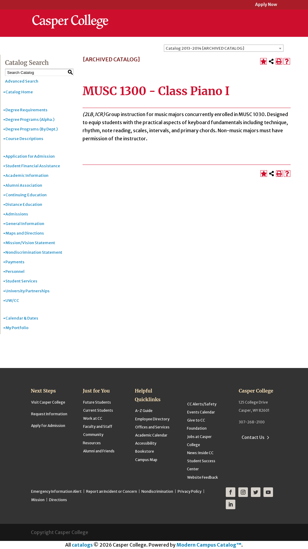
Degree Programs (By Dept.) (31, 129)
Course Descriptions (24, 138)
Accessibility (145, 443)
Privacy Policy (190, 491)
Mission (38, 500)
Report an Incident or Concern (111, 491)
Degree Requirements (26, 109)
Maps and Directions (24, 233)
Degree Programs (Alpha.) (29, 119)
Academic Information (26, 175)
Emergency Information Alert (56, 491)
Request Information (49, 414)
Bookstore (144, 451)
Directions (58, 500)
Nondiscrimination (157, 491)
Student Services (21, 281)
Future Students (97, 402)
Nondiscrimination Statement (33, 252)
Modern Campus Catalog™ (208, 545)
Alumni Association (23, 185)
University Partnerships (27, 290)
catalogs (82, 545)
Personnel (15, 271)
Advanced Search (21, 81)
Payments (15, 261)
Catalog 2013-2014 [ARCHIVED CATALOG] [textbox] (205, 48)
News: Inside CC (200, 453)
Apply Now (266, 5)
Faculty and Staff (97, 426)
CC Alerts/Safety (201, 404)
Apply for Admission (48, 425)
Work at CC (92, 418)
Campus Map (146, 459)
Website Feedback (202, 477)
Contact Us (253, 437)
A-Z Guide (144, 410)
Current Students (98, 410)
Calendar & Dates (21, 318)
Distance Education (23, 204)
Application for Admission (30, 156)
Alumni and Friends (99, 451)
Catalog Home (19, 92)
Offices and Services (152, 427)
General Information (24, 223)
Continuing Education (26, 194)
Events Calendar (201, 412)
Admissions (16, 214)
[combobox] (223, 48)
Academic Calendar (151, 435)
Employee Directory (152, 419)
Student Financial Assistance (32, 165)
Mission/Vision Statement (30, 242)
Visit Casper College (48, 402)
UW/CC (12, 300)
